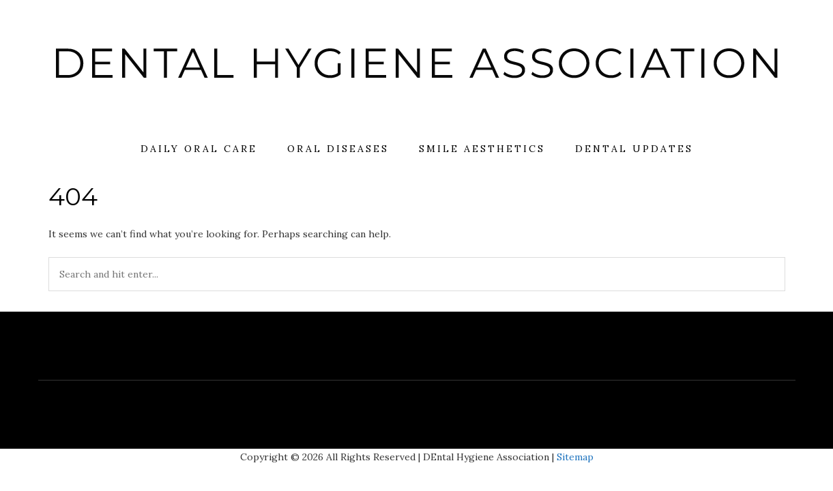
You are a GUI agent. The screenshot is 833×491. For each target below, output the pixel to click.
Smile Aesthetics (482, 149)
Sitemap (575, 457)
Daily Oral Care (199, 149)
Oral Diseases (338, 149)
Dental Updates (634, 149)
